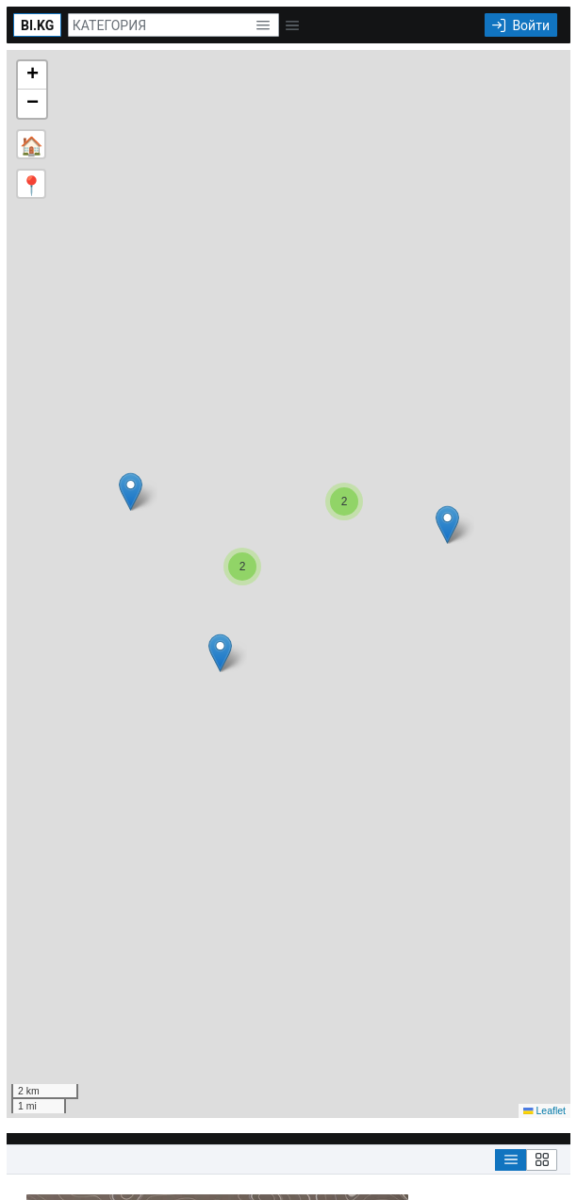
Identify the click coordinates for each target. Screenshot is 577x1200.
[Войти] (521, 25)
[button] (262, 25)
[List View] (510, 1160)
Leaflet (544, 1110)
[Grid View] (541, 1160)
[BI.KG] (37, 25)
